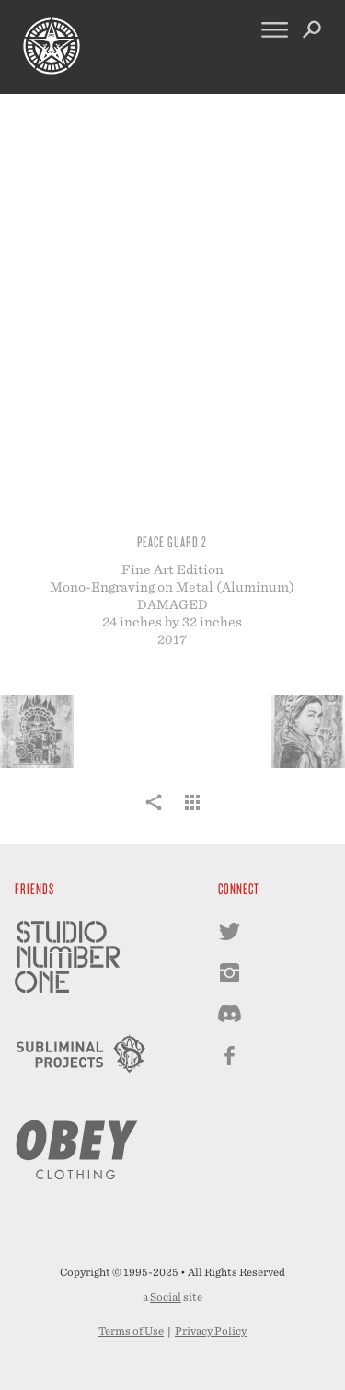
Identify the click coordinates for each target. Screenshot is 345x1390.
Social (165, 1297)
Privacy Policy (211, 1331)
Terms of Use (131, 1331)
